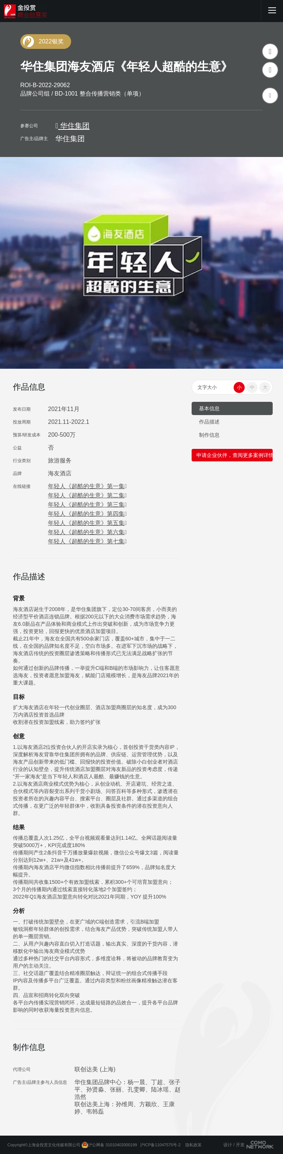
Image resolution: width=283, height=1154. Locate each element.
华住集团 (72, 125)
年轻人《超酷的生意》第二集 (87, 495)
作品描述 (209, 422)
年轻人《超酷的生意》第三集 (87, 504)
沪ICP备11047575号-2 (160, 1145)
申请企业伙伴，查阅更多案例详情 (234, 455)
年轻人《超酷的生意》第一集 (87, 486)
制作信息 (209, 435)
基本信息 (209, 408)
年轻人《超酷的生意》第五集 (87, 523)
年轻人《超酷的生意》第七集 (87, 541)
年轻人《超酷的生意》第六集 (87, 532)
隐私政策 (193, 1145)
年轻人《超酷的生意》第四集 (87, 514)
